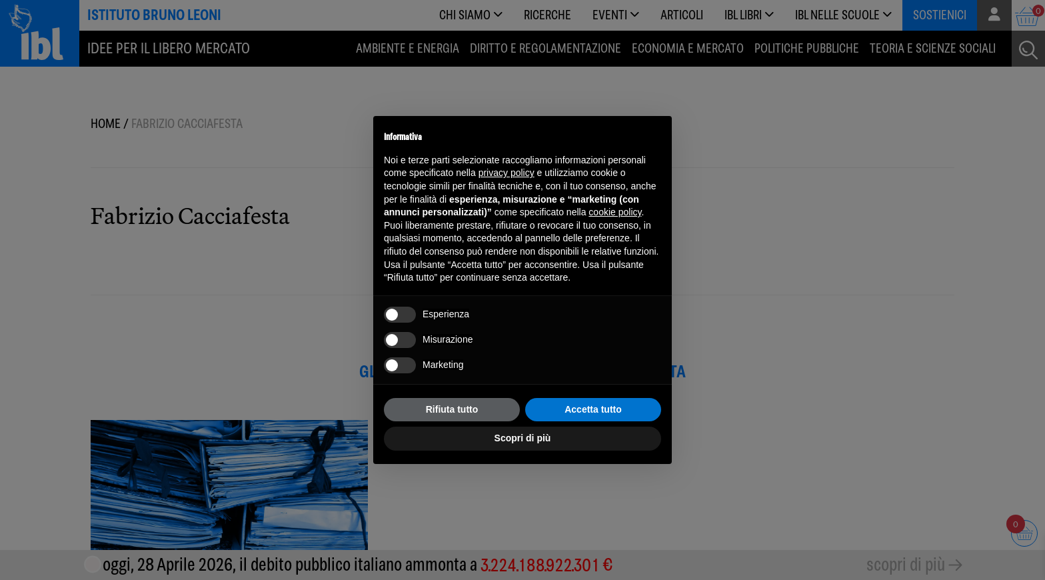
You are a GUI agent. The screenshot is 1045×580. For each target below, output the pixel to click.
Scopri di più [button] (523, 438)
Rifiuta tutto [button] (452, 409)
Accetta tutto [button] (593, 409)
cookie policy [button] (614, 212)
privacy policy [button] (506, 172)
